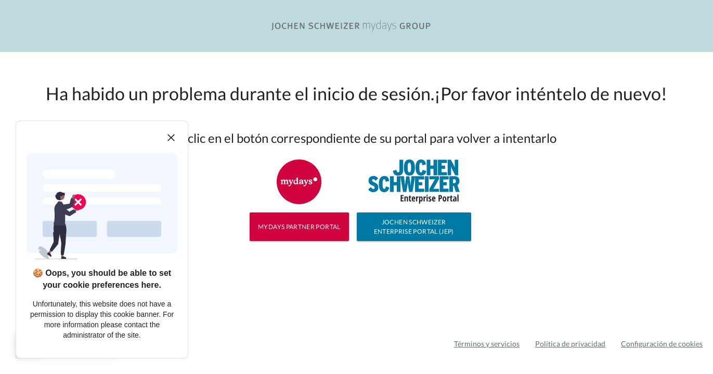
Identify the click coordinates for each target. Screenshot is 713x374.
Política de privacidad (570, 343)
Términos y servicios (487, 343)
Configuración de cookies (662, 343)
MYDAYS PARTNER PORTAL (299, 227)
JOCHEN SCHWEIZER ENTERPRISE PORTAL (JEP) (414, 226)
